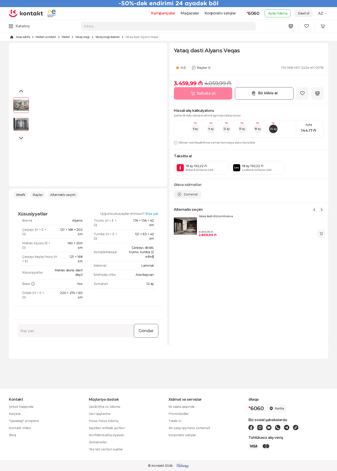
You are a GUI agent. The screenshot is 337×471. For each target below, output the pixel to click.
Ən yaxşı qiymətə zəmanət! (189, 428)
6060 (252, 13)
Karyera (14, 414)
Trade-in (175, 421)
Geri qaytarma (99, 414)
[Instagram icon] (260, 427)
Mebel (66, 37)
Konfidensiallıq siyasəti (106, 435)
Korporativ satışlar (220, 13)
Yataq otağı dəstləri (107, 37)
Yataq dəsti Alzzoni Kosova (216, 216)
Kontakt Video (20, 428)
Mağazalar (189, 13)
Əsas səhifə (23, 37)
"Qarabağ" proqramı (24, 421)
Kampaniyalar (163, 13)
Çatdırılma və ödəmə (105, 407)
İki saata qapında (181, 407)
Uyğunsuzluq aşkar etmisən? (129, 214)
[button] (21, 91)
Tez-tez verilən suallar (106, 449)
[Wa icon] (277, 427)
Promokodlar (178, 414)
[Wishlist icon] (306, 26)
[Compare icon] (290, 26)
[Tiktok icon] (295, 427)
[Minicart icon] (322, 26)
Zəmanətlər (98, 442)
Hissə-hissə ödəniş (103, 421)
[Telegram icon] (286, 427)
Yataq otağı (82, 37)
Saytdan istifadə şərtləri (107, 428)
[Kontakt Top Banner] (168, 3)
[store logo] (26, 13)
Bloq (12, 435)
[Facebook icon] (251, 427)
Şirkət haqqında (21, 407)
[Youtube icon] (269, 427)
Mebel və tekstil (46, 37)
